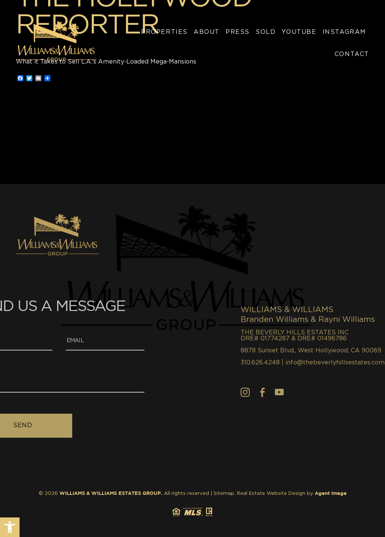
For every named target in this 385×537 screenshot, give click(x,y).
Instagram (344, 32)
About (207, 32)
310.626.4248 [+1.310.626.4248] (300, 363)
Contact (352, 54)
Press (238, 32)
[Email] (64, 341)
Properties (164, 32)
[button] (10, 527)
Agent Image (331, 493)
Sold (266, 32)
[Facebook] (303, 392)
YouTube (299, 32)
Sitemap (224, 493)
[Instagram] (286, 392)
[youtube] (319, 392)
